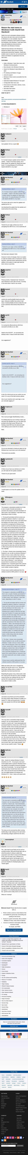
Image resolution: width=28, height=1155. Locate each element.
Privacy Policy (6, 1152)
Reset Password (20, 1125)
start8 (17, 126)
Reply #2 (3, 157)
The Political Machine (20, 1105)
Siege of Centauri (19, 1109)
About (2, 1118)
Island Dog (8, 15)
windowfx (24, 1083)
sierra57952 (8, 686)
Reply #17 (3, 716)
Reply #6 (3, 277)
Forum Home (3, 9)
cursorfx (18, 1083)
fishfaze (7, 150)
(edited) (19, 157)
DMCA (19, 1152)
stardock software (5, 1077)
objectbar (9, 1087)
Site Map (23, 1152)
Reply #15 (3, 584)
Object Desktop (4, 1096)
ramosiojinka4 (9, 839)
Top (26, 141)
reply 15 (17, 589)
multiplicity (19, 1077)
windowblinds (8, 1075)
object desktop (16, 1085)
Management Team (5, 1122)
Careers (3, 1124)
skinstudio (8, 1083)
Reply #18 (3, 757)
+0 (2, 138)
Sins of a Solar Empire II (21, 1101)
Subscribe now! (14, 1026)
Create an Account (20, 1122)
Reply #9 (3, 359)
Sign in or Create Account (14, 930)
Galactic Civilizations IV (20, 1100)
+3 (2, 501)
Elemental (18, 1098)
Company (3, 1115)
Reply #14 (3, 504)
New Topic (23, 6)
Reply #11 (3, 445)
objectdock (12, 1077)
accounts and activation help (17, 1079)
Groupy (2, 1107)
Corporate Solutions (5, 1098)
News (2, 1125)
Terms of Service (13, 1152)
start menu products (17, 1075)
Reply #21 (3, 876)
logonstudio (9, 1085)
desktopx (8, 1081)
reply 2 (13, 189)
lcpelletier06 (9, 459)
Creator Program (4, 1129)
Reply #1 (3, 141)
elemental (4, 1085)
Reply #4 (3, 221)
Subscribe (20, 1145)
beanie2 (7, 289)
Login (12, 9)
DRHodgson (9, 497)
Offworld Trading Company (21, 1107)
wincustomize (14, 1081)
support (24, 126)
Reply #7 (3, 296)
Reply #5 (3, 239)
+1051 (2, 19)
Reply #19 (3, 793)
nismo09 (7, 709)
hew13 (7, 869)
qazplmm (8, 270)
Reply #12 (3, 466)
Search (8, 9)
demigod (13, 1083)
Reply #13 (3, 486)
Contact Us (3, 1131)
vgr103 (7, 315)
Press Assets (4, 1127)
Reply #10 (3, 413)
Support (19, 1115)
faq (20, 126)
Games (18, 1093)
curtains (22, 1085)
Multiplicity (3, 1105)
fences (3, 1075)
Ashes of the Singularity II (21, 1096)
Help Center (19, 1118)
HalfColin (8, 750)
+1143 (2, 181)
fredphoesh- (9, 407)
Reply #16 (3, 693)
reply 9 (12, 363)
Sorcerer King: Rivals (20, 1111)
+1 (2, 274)
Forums (2, 1133)
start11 (3, 1083)
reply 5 (13, 244)
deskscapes (8, 1079)
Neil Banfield (9, 177)
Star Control (18, 1103)
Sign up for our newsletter (9, 1143)
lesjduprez (8, 134)
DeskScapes (3, 1103)
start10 (3, 1081)
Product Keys (19, 1124)
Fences (2, 1101)
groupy (23, 1077)
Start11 (2, 1100)
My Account (19, 1120)
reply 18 (14, 797)
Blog (2, 1120)
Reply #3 (3, 184)
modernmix (4, 1087)
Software (4, 1093)
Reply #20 (3, 846)
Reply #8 (3, 322)
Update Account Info (21, 1127)
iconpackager (21, 1081)
